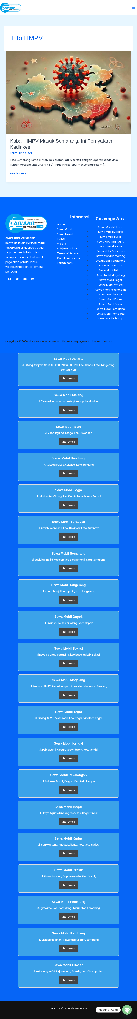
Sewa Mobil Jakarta (110, 227)
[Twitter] (17, 279)
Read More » (18, 173)
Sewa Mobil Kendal (111, 285)
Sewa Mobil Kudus (110, 299)
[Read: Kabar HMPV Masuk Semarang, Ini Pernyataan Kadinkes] (68, 92)
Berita (13, 153)
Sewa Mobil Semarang (110, 256)
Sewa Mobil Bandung (110, 241)
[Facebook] (9, 279)
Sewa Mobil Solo (110, 237)
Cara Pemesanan (68, 258)
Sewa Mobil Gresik (110, 304)
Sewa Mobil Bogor (110, 294)
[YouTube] (25, 279)
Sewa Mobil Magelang (111, 275)
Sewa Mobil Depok (110, 265)
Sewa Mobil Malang (110, 232)
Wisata (61, 244)
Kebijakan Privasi (67, 248)
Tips (21, 153)
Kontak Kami (65, 263)
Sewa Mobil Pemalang (111, 309)
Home (61, 224)
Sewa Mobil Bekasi (110, 270)
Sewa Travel (65, 234)
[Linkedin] (32, 279)
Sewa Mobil (64, 229)
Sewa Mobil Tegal (110, 280)
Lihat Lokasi (68, 378)
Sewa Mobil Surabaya (111, 251)
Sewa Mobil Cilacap (110, 318)
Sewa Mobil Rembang (111, 313)
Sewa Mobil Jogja (110, 246)
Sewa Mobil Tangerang (110, 261)
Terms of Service (68, 253)
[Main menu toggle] (133, 7)
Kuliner (61, 239)
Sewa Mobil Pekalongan (110, 289)
